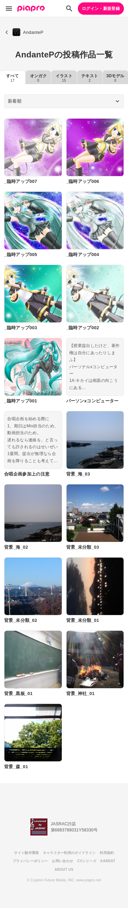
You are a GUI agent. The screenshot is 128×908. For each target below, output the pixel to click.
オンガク (38, 78)
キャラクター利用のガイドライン (69, 853)
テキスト (89, 78)
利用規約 (107, 853)
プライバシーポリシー (30, 861)
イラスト (64, 78)
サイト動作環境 (26, 853)
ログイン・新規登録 (101, 8)
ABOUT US (64, 869)
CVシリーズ (86, 861)
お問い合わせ (62, 861)
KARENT (107, 861)
